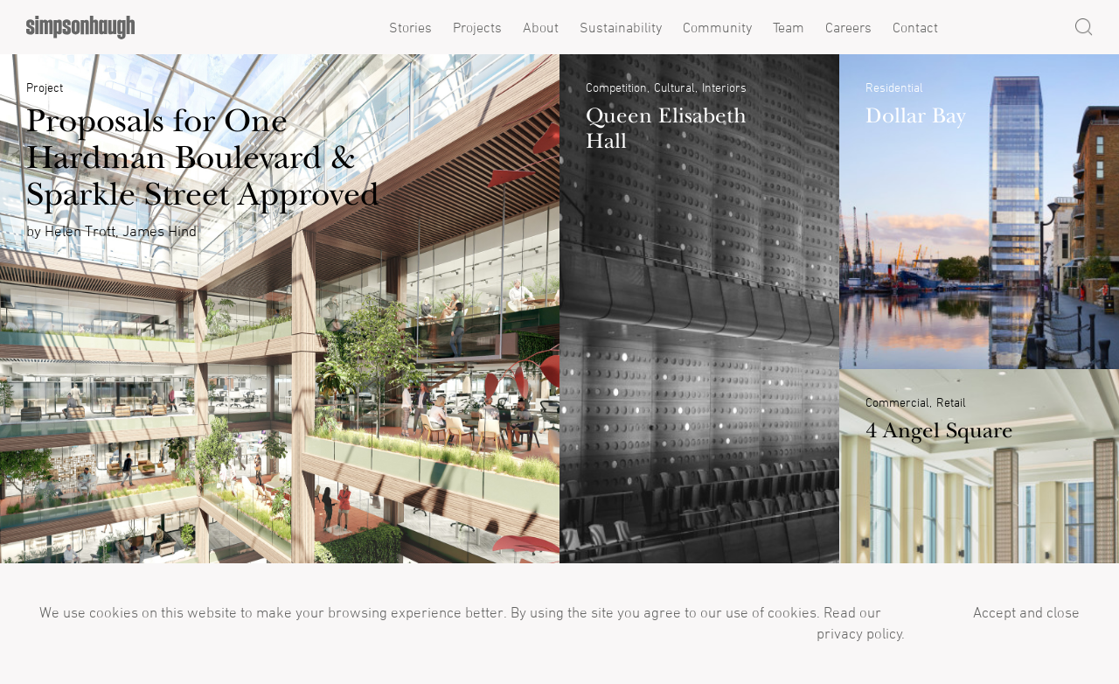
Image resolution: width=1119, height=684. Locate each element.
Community (717, 27)
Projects (477, 27)
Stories (410, 27)
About (541, 27)
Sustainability (621, 27)
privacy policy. (859, 633)
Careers (848, 27)
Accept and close (1026, 612)
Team (788, 27)
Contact (915, 27)
